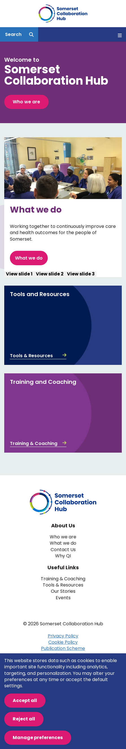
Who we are (26, 102)
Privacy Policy (63, 636)
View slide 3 (81, 274)
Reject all (24, 719)
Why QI (63, 556)
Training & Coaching (38, 443)
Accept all (25, 700)
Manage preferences (38, 737)
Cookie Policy (63, 642)
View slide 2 (50, 274)
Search (13, 34)
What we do (29, 258)
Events (63, 598)
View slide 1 (19, 274)
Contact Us (63, 550)
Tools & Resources (38, 356)
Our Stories (63, 591)
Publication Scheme (63, 648)
